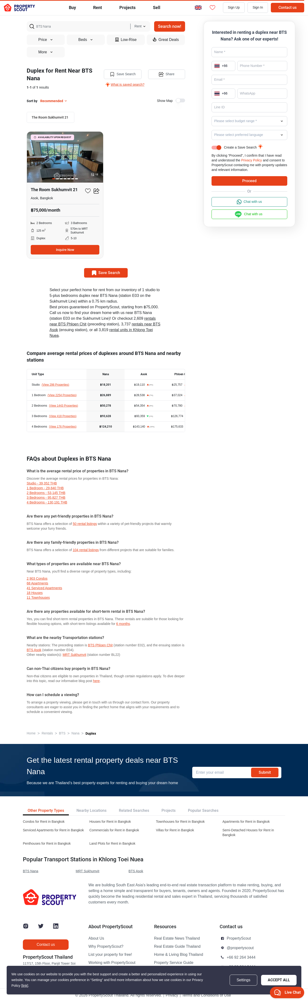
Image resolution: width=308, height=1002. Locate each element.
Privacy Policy (251, 160)
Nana (75, 733)
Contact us (287, 7)
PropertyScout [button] (239, 938)
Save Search (123, 74)
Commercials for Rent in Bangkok (114, 830)
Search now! (169, 26)
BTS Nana (30, 871)
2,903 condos (37, 579)
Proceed (249, 181)
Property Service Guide (173, 962)
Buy (72, 7)
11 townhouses (38, 598)
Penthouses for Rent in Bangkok (47, 844)
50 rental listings (85, 524)
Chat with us (249, 201)
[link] (24, 986)
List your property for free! (110, 954)
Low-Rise (126, 39)
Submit (265, 772)
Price (45, 39)
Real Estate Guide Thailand (177, 946)
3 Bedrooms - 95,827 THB (46, 498)
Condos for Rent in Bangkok (44, 822)
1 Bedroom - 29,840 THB (45, 488)
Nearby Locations (91, 810)
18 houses (35, 593)
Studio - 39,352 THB (42, 483)
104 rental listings (86, 550)
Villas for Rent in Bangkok (175, 830)
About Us (96, 938)
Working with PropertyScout (111, 962)
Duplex (91, 733)
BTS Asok (34, 650)
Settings (243, 980)
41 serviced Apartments (44, 588)
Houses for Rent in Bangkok (110, 822)
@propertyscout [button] (240, 948)
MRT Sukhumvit (74, 655)
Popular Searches (203, 810)
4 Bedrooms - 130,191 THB (47, 502)
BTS (62, 733)
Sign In (257, 7)
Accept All (279, 980)
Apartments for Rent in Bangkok (246, 822)
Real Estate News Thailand (177, 938)
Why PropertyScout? (105, 946)
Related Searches (134, 810)
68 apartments (37, 583)
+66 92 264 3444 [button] (241, 957)
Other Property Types (46, 810)
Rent (97, 7)
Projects (169, 810)
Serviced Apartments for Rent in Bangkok (53, 830)
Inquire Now (65, 250)
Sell (156, 7)
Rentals (47, 733)
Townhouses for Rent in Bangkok (180, 822)
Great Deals (166, 39)
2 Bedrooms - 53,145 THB (46, 493)
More (45, 52)
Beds (85, 39)
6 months (123, 624)
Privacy (172, 995)
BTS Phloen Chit (100, 645)
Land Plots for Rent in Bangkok (112, 844)
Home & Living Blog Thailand (178, 954)
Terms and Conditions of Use (206, 995)
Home (31, 733)
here (96, 681)
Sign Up (234, 7)
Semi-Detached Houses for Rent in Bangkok (248, 832)
